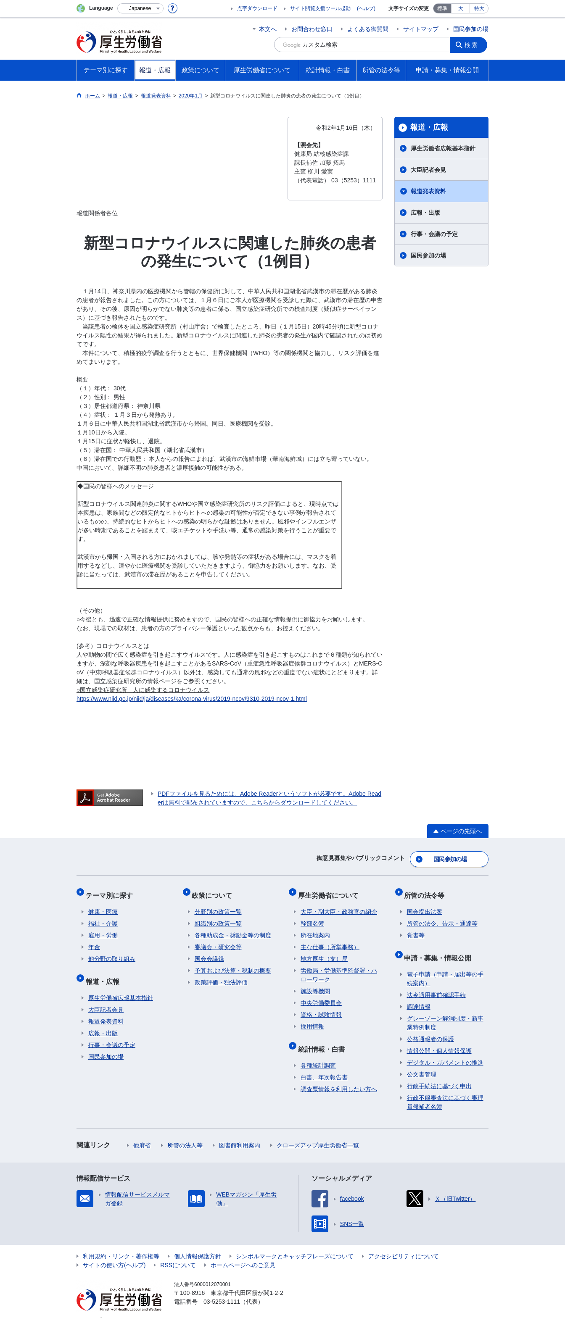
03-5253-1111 (221, 1288)
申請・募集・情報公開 (440, 947)
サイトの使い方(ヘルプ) (114, 1252)
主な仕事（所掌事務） (330, 939)
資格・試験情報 (321, 1007)
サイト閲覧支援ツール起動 (320, 8)
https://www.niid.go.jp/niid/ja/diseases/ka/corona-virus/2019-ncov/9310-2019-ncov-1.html (192, 698)
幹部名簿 (312, 916)
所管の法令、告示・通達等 (442, 916)
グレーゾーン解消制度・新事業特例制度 (445, 1010)
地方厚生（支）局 (324, 951)
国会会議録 (209, 951)
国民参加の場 (470, 29)
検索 (473, 44)
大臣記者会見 (428, 169)
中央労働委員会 (321, 995)
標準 (442, 8)
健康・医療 (103, 904)
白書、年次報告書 (324, 1064)
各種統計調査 (318, 1052)
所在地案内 (315, 927)
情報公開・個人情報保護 (439, 1037)
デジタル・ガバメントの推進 (445, 1049)
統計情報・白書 (324, 1038)
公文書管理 (421, 1061)
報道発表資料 (428, 191)
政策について (215, 890)
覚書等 (416, 927)
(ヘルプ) (366, 8)
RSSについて (178, 1252)
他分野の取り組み (111, 951)
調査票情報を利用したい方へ (339, 1076)
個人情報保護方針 (197, 1243)
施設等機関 (315, 983)
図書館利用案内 (239, 1132)
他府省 (142, 1132)
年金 (94, 939)
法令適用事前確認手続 (436, 982)
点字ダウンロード (257, 8)
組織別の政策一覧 (218, 916)
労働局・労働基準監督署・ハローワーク (339, 967)
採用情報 (312, 1018)
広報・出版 (425, 212)
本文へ (268, 29)
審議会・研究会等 (218, 939)
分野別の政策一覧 (218, 904)
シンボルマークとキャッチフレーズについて (295, 1243)
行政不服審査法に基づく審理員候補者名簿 (445, 1089)
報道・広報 (429, 127)
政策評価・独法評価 (221, 974)
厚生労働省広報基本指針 (443, 148)
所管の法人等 (185, 1132)
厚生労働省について (331, 890)
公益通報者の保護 (430, 1026)
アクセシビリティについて (403, 1243)
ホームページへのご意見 (243, 1252)
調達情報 (418, 993)
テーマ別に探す (111, 890)
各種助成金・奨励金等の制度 (233, 927)
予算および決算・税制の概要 (233, 963)
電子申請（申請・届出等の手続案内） (445, 965)
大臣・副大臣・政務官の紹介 (339, 904)
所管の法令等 (427, 890)
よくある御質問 (367, 29)
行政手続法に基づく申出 (439, 1073)
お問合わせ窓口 (312, 29)
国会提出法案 (424, 904)
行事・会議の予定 (434, 234)
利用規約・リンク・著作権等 (121, 1243)
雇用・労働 (103, 927)
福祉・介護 (103, 916)
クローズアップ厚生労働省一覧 (318, 1132)
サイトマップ (420, 29)
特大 (479, 8)
